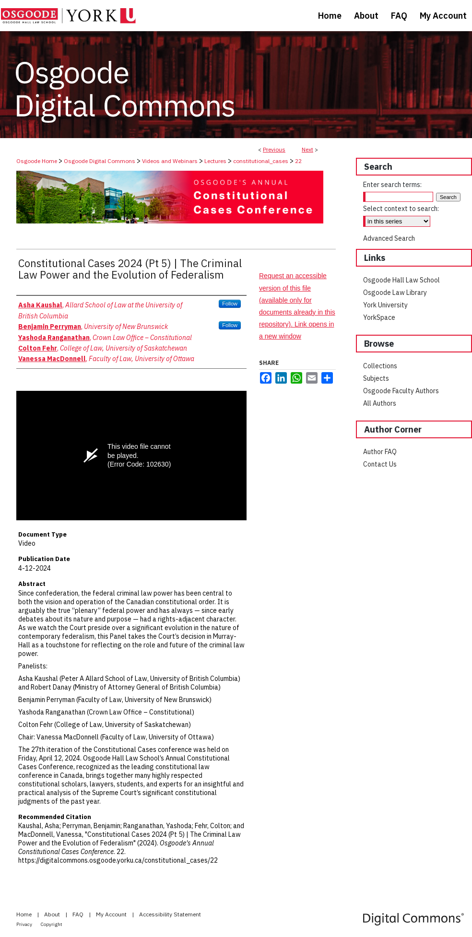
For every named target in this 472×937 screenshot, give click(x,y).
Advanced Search (389, 238)
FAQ (78, 914)
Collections (380, 366)
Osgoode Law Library (395, 292)
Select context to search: (401, 208)
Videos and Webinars (170, 160)
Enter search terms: (392, 184)
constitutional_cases (260, 160)
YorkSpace (379, 317)
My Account (112, 914)
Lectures (215, 160)
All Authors (379, 403)
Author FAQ (380, 451)
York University (385, 305)
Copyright (51, 924)
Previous (274, 149)
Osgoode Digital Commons (99, 160)
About (52, 914)
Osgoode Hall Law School (401, 280)
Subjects (376, 378)
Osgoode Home (36, 160)
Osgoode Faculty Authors (401, 391)
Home (24, 914)
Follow (229, 303)
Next (307, 149)
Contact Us (380, 464)
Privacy (24, 924)
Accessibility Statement (170, 914)
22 (298, 160)
